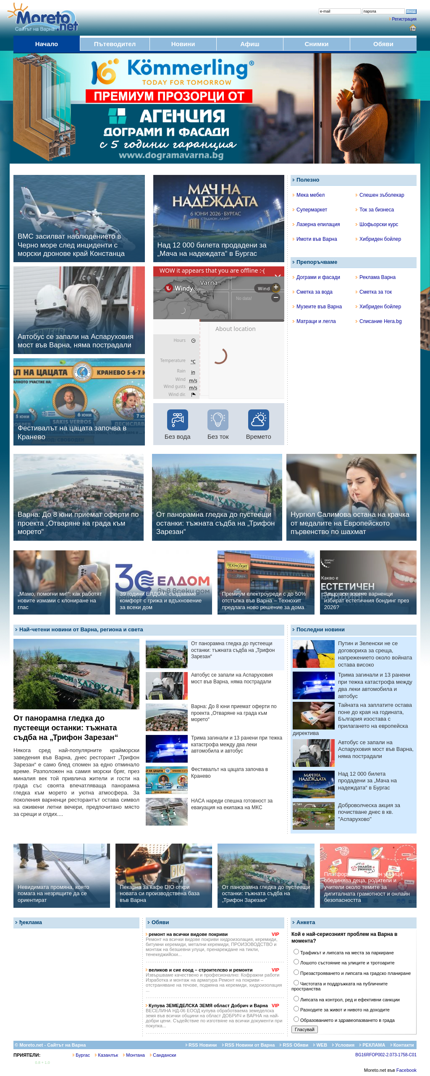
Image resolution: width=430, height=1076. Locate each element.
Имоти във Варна (315, 239)
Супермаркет (310, 210)
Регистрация (404, 19)
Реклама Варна (376, 277)
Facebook (406, 1070)
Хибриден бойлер (378, 239)
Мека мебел (309, 195)
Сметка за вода (313, 292)
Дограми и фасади (316, 277)
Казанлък (106, 1055)
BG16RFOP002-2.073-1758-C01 (386, 1055)
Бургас (81, 1055)
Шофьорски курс (377, 224)
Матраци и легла (314, 321)
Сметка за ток (374, 292)
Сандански (163, 1055)
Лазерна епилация (316, 224)
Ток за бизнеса (375, 210)
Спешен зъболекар (380, 195)
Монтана (134, 1055)
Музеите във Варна (317, 307)
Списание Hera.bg (379, 321)
